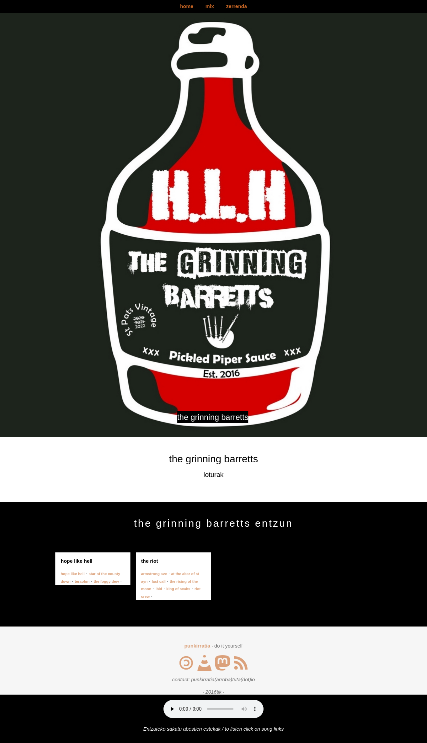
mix (209, 6)
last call (158, 581)
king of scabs (178, 589)
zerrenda (236, 6)
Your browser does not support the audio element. (213, 709)
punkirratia (197, 646)
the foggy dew (106, 581)
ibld (158, 589)
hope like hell (72, 574)
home (186, 6)
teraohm (82, 581)
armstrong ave (154, 574)
